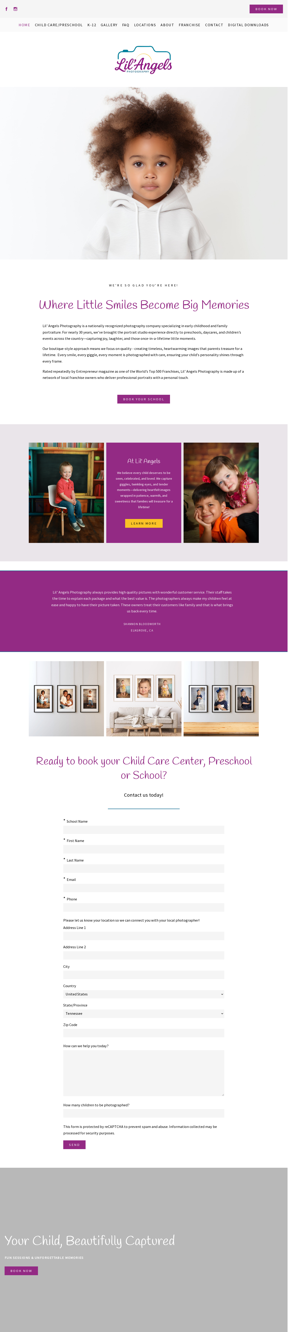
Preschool (85, 1265)
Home (41, 1265)
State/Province (158, 908)
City (66, 927)
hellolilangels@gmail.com (184, 1272)
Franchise (122, 1265)
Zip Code (153, 927)
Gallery (83, 1280)
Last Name (158, 840)
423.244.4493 (172, 1280)
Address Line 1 (74, 888)
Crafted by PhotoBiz (143, 1325)
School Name (77, 821)
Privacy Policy (125, 1280)
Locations (122, 1272)
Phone (155, 860)
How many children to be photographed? (96, 1008)
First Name (75, 840)
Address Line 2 (74, 908)
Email (71, 860)
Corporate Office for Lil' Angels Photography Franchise (207, 1265)
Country (152, 888)
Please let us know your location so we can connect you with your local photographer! (131, 881)
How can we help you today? (86, 948)
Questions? (45, 1280)
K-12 (80, 1272)
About (41, 1272)
